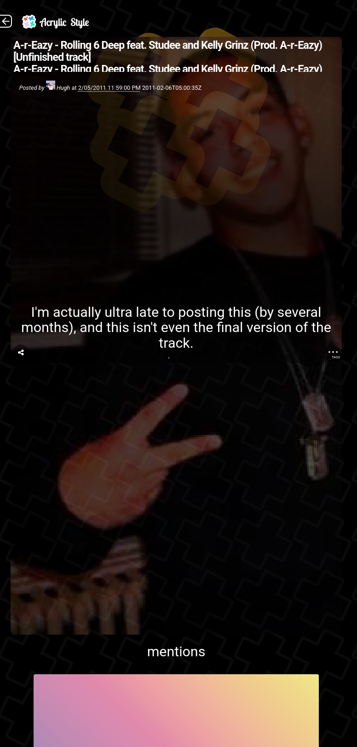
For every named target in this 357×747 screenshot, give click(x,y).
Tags (336, 357)
